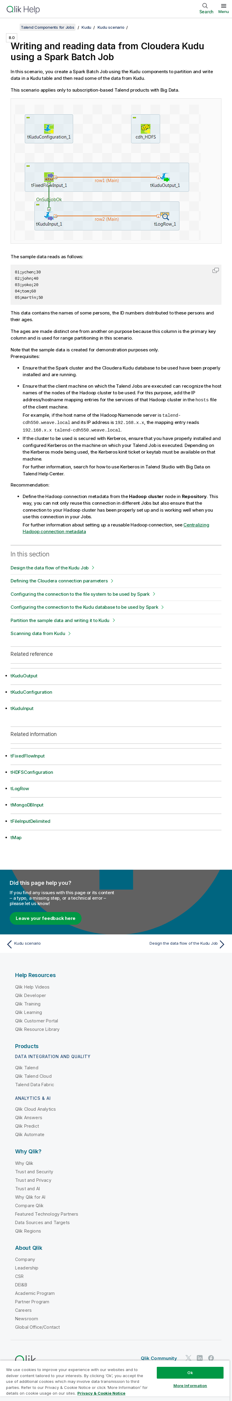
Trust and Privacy (33, 1178)
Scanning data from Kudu (38, 632)
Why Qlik (24, 1162)
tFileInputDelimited (30, 820)
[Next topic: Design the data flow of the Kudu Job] (172, 943)
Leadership (27, 1266)
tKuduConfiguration (31, 691)
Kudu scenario (111, 27)
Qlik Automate (29, 1133)
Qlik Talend (26, 1066)
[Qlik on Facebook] (211, 1356)
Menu (223, 11)
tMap (16, 836)
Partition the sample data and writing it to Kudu (60, 619)
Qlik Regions (28, 1229)
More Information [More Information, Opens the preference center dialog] (190, 1385)
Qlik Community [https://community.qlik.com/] (159, 1357)
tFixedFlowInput (27, 755)
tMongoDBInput (27, 803)
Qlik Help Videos (32, 985)
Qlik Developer (30, 994)
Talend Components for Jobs (47, 27)
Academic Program (35, 1292)
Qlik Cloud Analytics (35, 1107)
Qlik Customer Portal (36, 1019)
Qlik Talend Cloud (33, 1074)
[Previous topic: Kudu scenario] (59, 943)
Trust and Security (34, 1170)
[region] (115, 1380)
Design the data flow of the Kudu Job (50, 566)
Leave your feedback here (46, 917)
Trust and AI (27, 1187)
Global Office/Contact (37, 1325)
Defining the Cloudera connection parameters (59, 579)
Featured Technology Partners (46, 1212)
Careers (23, 1308)
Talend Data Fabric (34, 1083)
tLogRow (20, 787)
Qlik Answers (28, 1116)
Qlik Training (27, 1002)
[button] (215, 270)
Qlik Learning (28, 1011)
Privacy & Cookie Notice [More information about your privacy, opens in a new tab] (101, 1393)
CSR (19, 1275)
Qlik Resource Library (37, 1028)
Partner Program (32, 1300)
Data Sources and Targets (42, 1221)
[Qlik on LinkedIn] (199, 1356)
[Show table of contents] (12, 27)
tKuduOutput (24, 674)
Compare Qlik (29, 1204)
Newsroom (26, 1317)
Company (25, 1258)
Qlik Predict (27, 1124)
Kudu (86, 27)
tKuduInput (22, 707)
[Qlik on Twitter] (188, 1356)
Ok (190, 1372)
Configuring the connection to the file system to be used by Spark (80, 593)
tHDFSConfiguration (32, 771)
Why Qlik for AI (30, 1195)
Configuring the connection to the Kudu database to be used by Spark (84, 606)
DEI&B (21, 1283)
